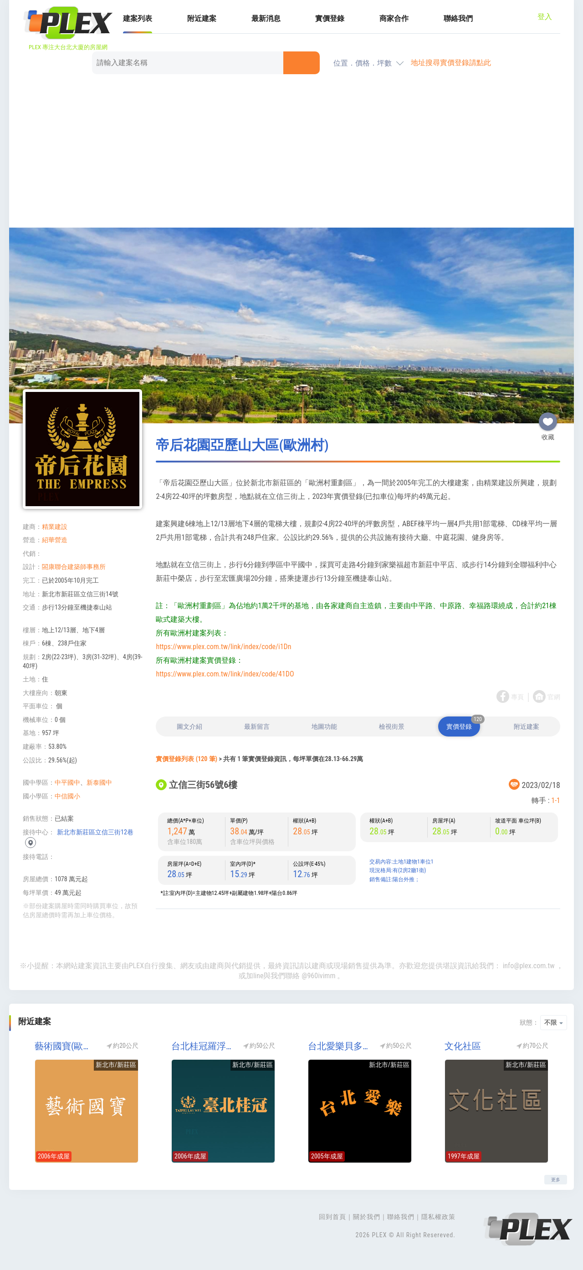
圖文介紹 (189, 726)
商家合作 (394, 18)
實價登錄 (329, 18)
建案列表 (137, 18)
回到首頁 (332, 1216)
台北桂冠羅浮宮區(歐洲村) (202, 1046)
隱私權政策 (438, 1216)
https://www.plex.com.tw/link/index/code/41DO (225, 674)
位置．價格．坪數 (362, 63)
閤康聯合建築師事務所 (74, 566)
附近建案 (201, 18)
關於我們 (366, 1216)
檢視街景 (391, 726)
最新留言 (257, 726)
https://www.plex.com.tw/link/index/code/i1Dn (223, 646)
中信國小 (67, 796)
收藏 (548, 417)
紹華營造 (54, 540)
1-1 (555, 800)
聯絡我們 (458, 18)
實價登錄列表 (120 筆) (186, 758)
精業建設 (54, 526)
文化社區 (463, 1046)
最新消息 (266, 18)
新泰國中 (99, 782)
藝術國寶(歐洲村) (66, 1046)
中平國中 (67, 782)
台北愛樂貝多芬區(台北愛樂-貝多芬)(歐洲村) (339, 1046)
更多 (555, 1179)
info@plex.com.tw (529, 965)
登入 (544, 16)
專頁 (517, 697)
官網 (553, 697)
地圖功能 (324, 726)
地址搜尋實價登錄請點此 (451, 62)
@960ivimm (318, 975)
